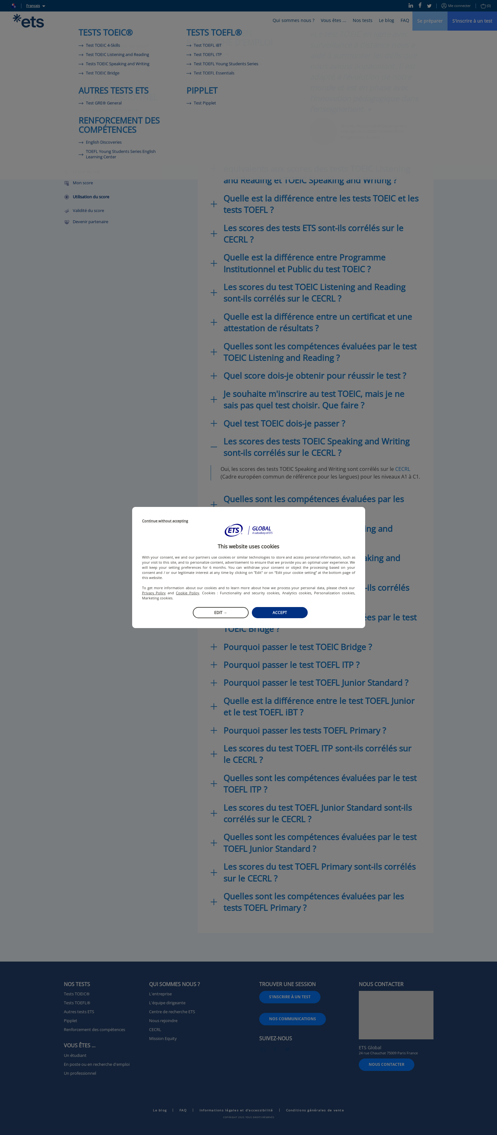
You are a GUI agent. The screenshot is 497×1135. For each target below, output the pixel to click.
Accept (280, 612)
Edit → (220, 612)
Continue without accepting (165, 521)
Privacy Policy (154, 592)
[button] (249, 530)
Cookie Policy (187, 592)
